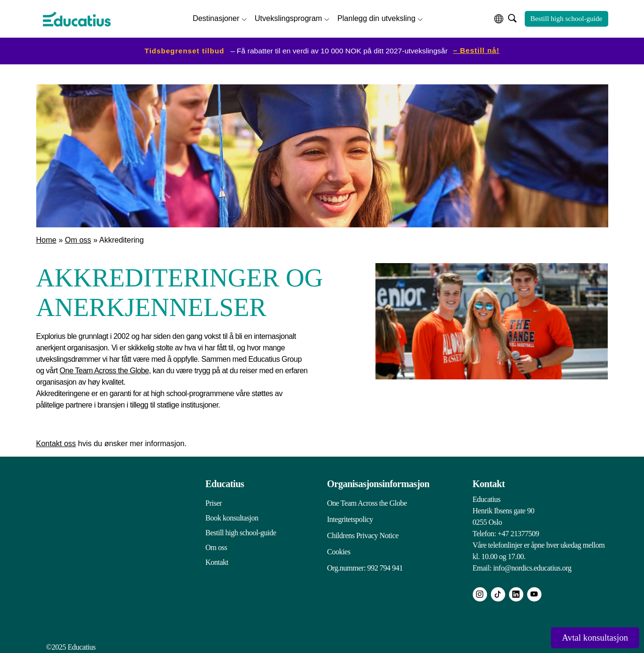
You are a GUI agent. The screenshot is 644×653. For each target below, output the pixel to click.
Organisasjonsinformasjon (378, 481)
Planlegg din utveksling (376, 17)
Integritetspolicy (350, 515)
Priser (214, 501)
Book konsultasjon (232, 515)
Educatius (225, 481)
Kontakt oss (56, 441)
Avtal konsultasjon (585, 637)
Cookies (339, 545)
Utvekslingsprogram (288, 17)
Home (46, 238)
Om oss (78, 238)
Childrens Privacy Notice (363, 530)
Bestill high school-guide (566, 17)
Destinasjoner (216, 17)
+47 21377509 (518, 531)
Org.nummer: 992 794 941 (365, 560)
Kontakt (217, 560)
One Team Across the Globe (104, 368)
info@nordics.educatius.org (532, 565)
